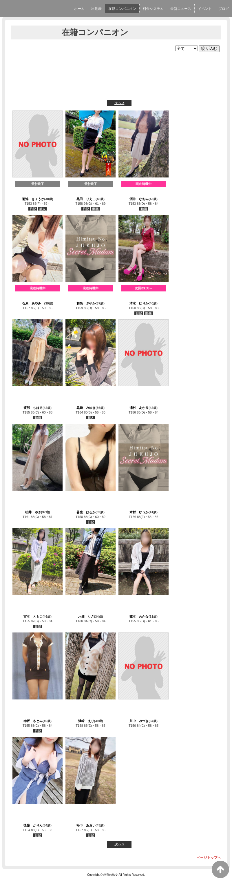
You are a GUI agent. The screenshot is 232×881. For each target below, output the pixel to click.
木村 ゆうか (139, 512)
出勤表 (96, 9)
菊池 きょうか (33, 199)
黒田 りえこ (86, 199)
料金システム (153, 9)
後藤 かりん (33, 825)
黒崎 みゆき (86, 407)
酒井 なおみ (139, 199)
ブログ (223, 9)
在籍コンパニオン (122, 9)
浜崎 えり (86, 721)
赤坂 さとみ (33, 721)
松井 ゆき (33, 512)
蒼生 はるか (86, 512)
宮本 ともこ (33, 616)
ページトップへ (209, 857)
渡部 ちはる (33, 407)
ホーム (79, 9)
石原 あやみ (33, 303)
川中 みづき (139, 721)
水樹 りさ (86, 616)
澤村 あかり (139, 407)
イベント (205, 9)
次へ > (119, 103)
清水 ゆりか (139, 303)
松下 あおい (86, 825)
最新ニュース (180, 9)
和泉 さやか (86, 303)
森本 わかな (139, 616)
